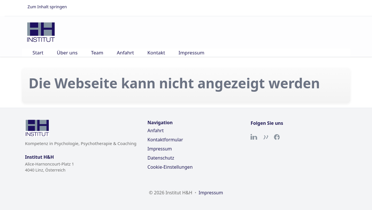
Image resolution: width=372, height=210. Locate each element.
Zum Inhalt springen (47, 6)
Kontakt (156, 52)
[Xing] (265, 137)
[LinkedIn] (254, 137)
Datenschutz (160, 158)
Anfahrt (125, 52)
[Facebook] (276, 137)
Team (97, 52)
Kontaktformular (165, 139)
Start (37, 52)
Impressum (191, 52)
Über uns (67, 52)
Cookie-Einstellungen (169, 167)
